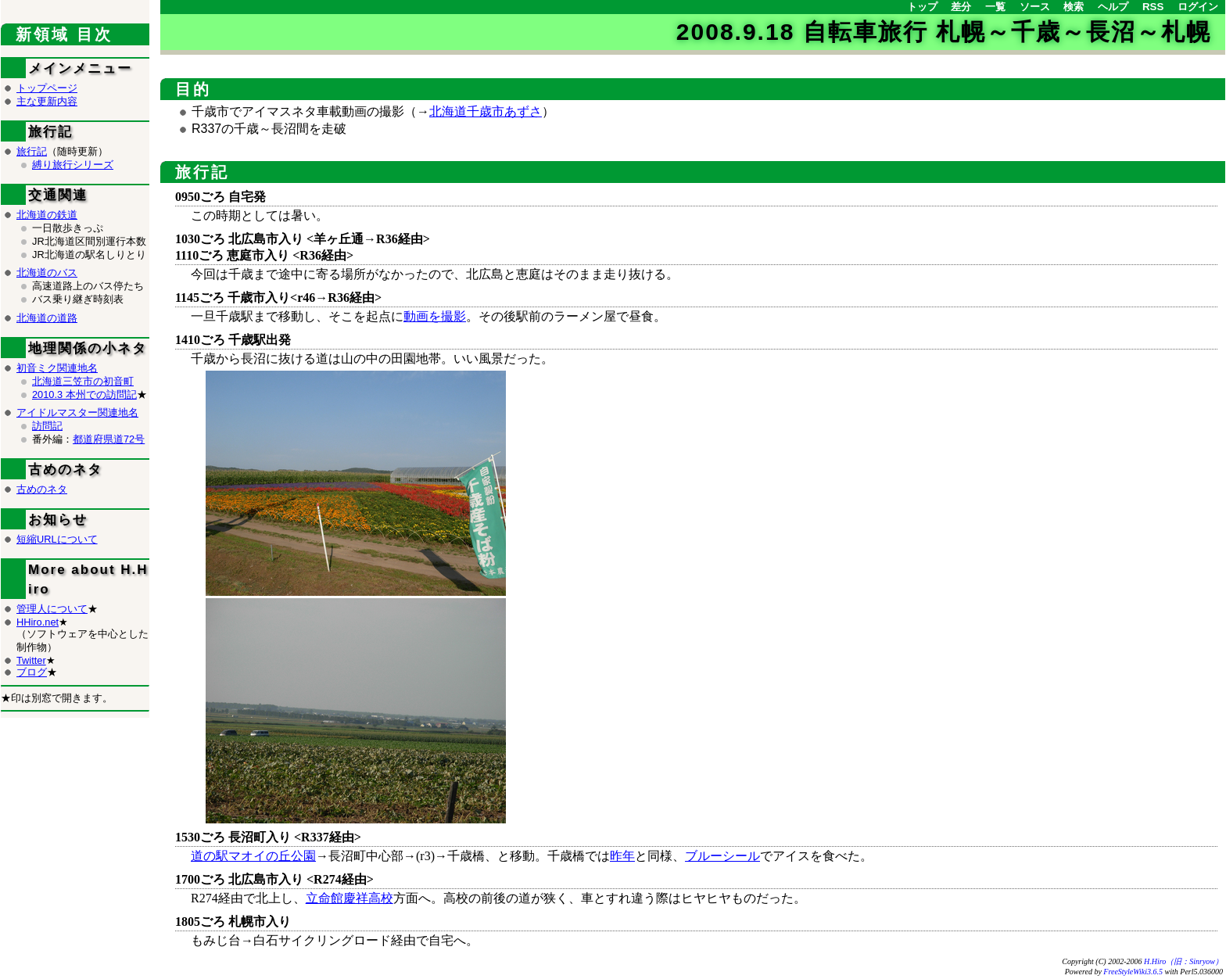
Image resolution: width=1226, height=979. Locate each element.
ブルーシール (722, 855)
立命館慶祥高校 (349, 898)
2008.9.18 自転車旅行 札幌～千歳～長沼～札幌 (943, 32)
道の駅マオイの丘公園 (253, 855)
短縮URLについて (57, 539)
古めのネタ (41, 489)
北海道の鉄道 (46, 215)
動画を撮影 (434, 316)
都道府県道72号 (109, 439)
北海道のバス (46, 272)
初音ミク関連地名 (57, 368)
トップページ (46, 88)
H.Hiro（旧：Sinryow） (1183, 961)
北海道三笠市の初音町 (83, 381)
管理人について (52, 609)
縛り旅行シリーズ (72, 164)
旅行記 (202, 172)
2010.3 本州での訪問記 (84, 394)
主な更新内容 (46, 101)
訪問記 (47, 426)
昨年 (622, 855)
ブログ (31, 672)
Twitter (31, 660)
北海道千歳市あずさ (485, 111)
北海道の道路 (46, 318)
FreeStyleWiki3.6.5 (1133, 971)
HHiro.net (37, 622)
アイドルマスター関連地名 (77, 412)
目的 (193, 89)
